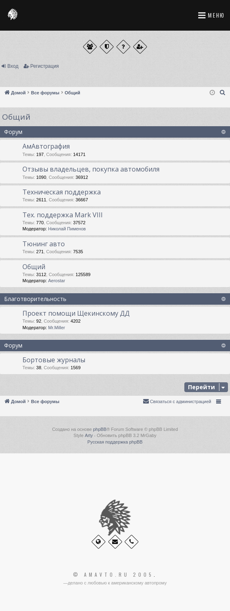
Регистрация (44, 66)
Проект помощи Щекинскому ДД (76, 313)
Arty (89, 435)
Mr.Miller (56, 327)
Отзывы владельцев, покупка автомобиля (90, 169)
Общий (16, 116)
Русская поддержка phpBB (114, 441)
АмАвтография (46, 146)
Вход (12, 66)
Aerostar (56, 280)
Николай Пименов (67, 228)
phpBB (99, 429)
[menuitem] (222, 92)
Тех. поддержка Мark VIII (62, 214)
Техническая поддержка (61, 191)
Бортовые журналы (53, 359)
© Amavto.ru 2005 (113, 574)
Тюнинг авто (43, 243)
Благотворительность (35, 299)
